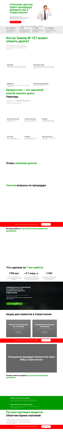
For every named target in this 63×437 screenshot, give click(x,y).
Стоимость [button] (40, 26)
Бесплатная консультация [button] (30, 26)
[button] (46, 224)
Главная (22, 26)
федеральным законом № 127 (19, 102)
